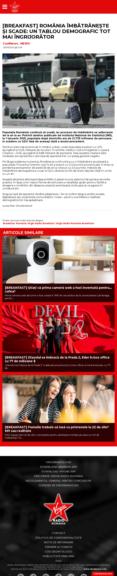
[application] (106, 6)
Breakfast (9, 223)
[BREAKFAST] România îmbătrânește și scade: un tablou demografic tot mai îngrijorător (56, 31)
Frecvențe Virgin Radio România (58, 495)
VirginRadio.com (58, 482)
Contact (58, 552)
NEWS (25, 43)
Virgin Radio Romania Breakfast (75, 223)
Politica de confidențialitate (58, 557)
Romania (21, 223)
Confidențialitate (103, 574)
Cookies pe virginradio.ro (59, 505)
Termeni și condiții (58, 566)
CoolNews (10, 43)
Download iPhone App (58, 491)
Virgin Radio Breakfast (41, 223)
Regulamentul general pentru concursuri (58, 500)
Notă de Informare (58, 562)
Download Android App (58, 486)
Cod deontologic (58, 571)
